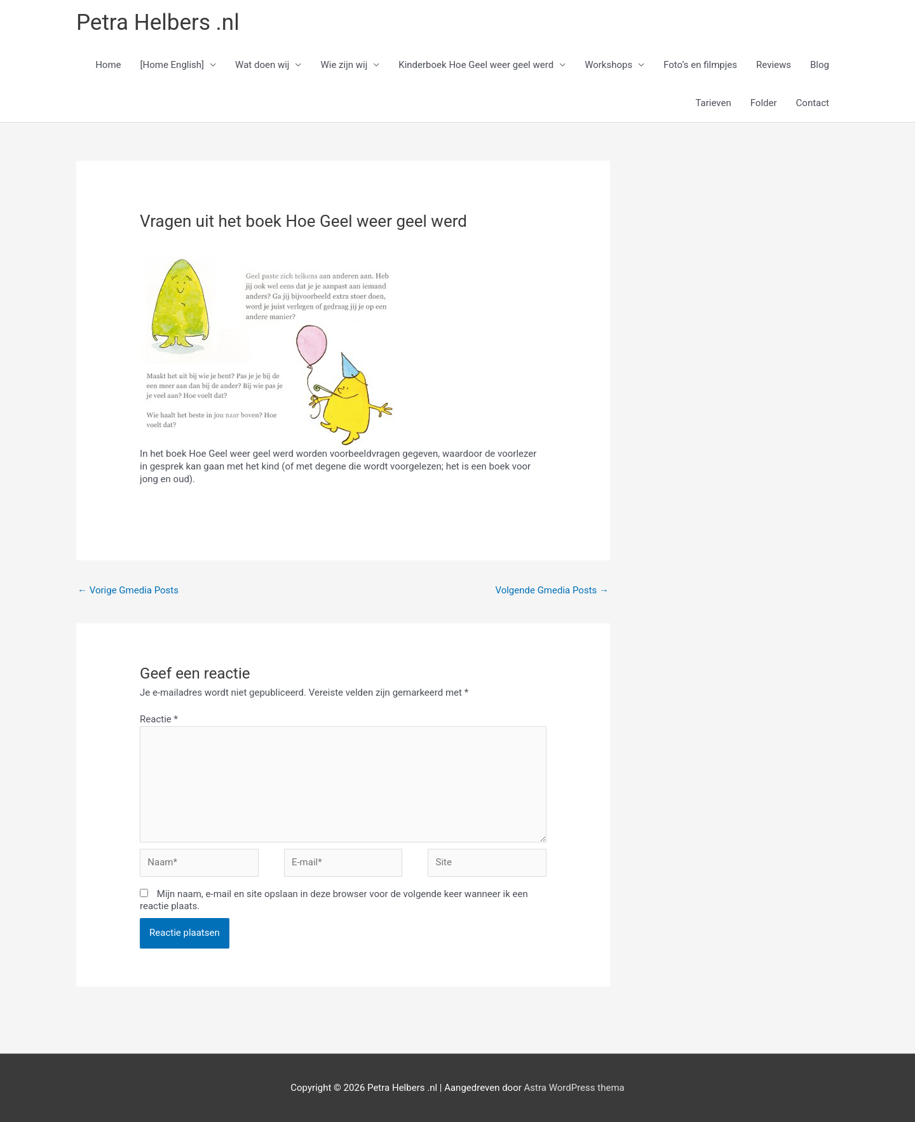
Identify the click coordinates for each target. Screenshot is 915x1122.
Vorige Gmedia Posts (128, 590)
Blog (819, 65)
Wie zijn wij (343, 65)
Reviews (773, 65)
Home (108, 65)
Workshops (608, 65)
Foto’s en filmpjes (700, 65)
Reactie (159, 719)
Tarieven (713, 103)
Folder (763, 103)
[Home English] (172, 65)
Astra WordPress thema (574, 1087)
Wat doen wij (262, 65)
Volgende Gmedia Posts (552, 590)
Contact (812, 103)
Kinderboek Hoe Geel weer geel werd (475, 65)
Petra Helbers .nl (158, 23)
